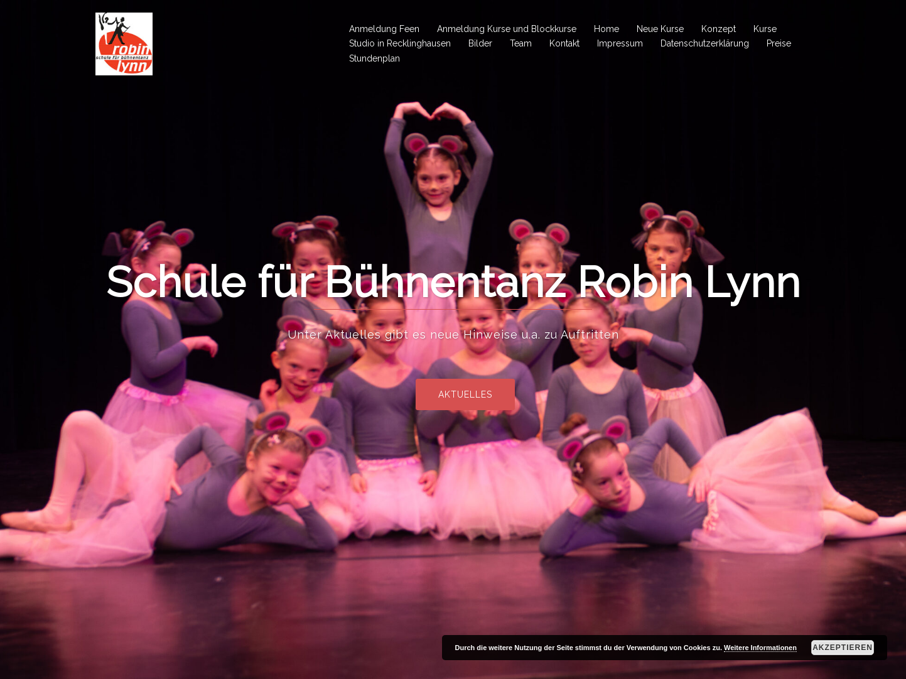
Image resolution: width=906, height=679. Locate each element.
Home (606, 29)
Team (521, 43)
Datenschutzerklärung (705, 43)
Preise (779, 43)
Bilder (480, 43)
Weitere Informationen (760, 647)
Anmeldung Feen (384, 29)
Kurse (765, 29)
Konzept (718, 29)
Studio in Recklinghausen (400, 43)
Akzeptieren (842, 647)
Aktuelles (492, 394)
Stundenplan (374, 58)
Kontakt (564, 43)
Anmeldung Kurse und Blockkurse (506, 29)
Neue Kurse (660, 29)
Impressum (620, 43)
